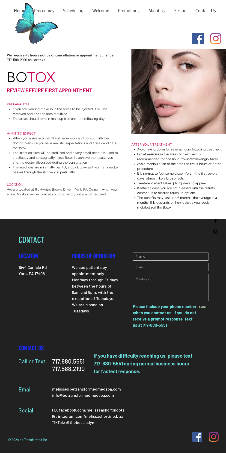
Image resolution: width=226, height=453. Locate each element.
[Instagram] (215, 38)
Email (25, 389)
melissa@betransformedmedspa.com (86, 388)
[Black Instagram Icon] (215, 231)
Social (25, 410)
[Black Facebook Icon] (215, 221)
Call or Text (31, 361)
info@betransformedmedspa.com (83, 395)
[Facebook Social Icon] (198, 38)
